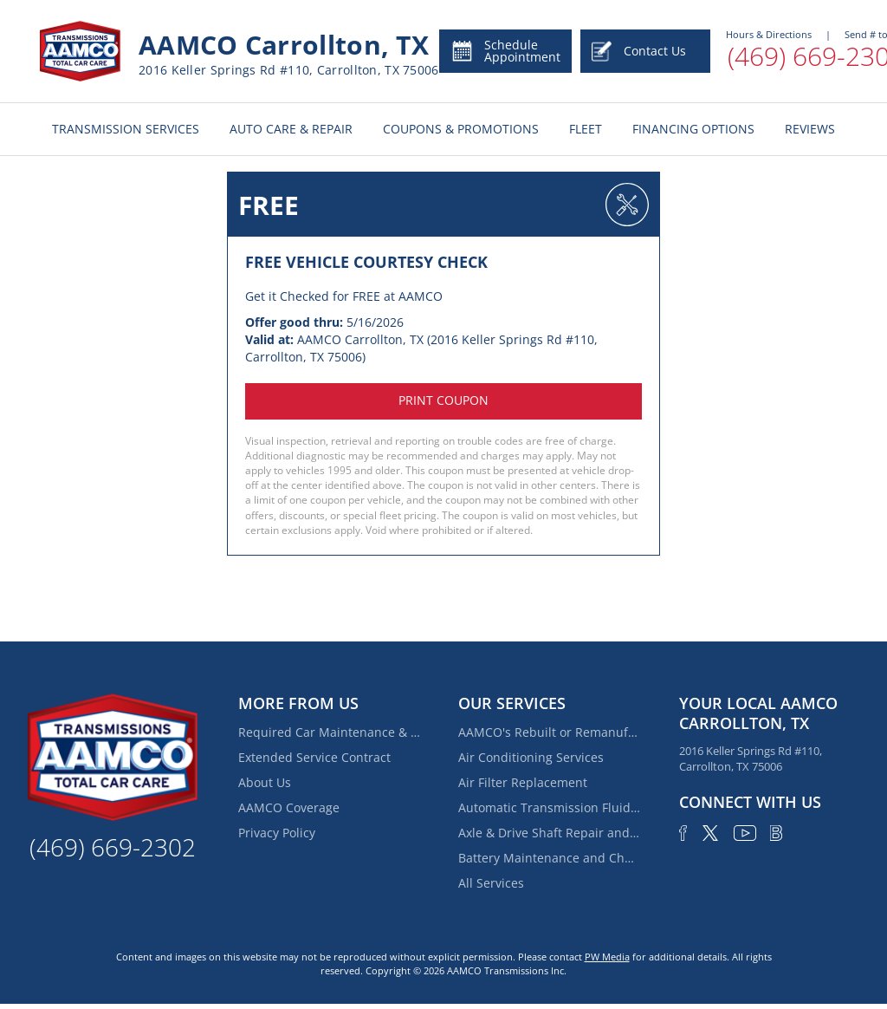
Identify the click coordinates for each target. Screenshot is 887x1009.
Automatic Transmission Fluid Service (549, 807)
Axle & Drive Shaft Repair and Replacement (549, 832)
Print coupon (443, 400)
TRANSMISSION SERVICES (125, 128)
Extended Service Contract (314, 757)
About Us (264, 782)
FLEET (585, 128)
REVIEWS (810, 128)
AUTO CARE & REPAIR (291, 128)
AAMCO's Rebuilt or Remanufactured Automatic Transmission (549, 732)
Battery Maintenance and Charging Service (549, 858)
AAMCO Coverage (289, 807)
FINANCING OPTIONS (693, 128)
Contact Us (639, 51)
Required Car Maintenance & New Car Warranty (329, 732)
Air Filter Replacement (522, 782)
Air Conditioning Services (531, 757)
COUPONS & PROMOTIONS (461, 128)
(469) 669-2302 (112, 846)
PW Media (607, 956)
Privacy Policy (276, 832)
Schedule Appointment (505, 50)
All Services (491, 883)
